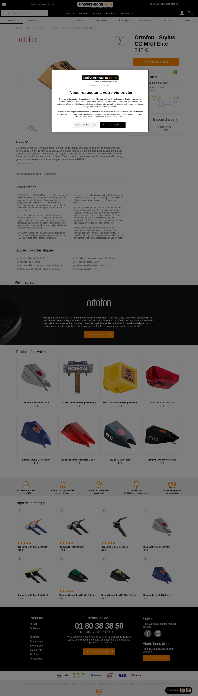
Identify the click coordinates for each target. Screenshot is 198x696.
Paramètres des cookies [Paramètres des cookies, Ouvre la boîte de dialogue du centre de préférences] (85, 125)
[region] (100, 101)
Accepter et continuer (112, 125)
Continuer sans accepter (100, 85)
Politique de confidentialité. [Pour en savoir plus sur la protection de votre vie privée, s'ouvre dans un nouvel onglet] (115, 117)
